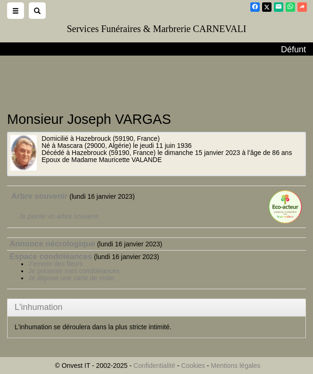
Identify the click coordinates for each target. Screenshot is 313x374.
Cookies (193, 365)
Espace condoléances (50, 256)
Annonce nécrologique (52, 243)
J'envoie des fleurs (55, 264)
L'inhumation (39, 307)
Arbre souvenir (39, 196)
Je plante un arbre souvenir (59, 216)
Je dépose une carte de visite (71, 278)
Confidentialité (154, 365)
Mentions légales (235, 365)
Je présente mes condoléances (74, 271)
